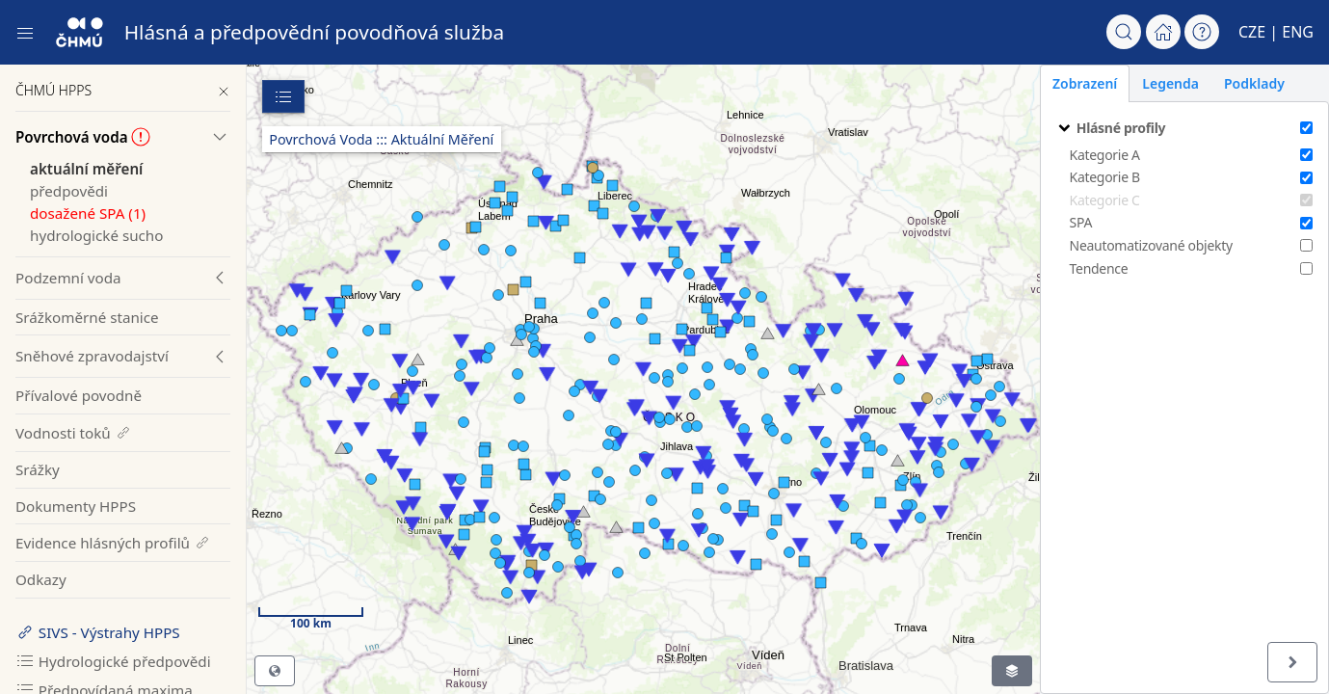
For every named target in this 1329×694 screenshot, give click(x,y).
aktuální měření (86, 168)
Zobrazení (1084, 83)
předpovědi (69, 190)
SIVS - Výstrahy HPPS (97, 632)
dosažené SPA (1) (88, 213)
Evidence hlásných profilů (113, 542)
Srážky (37, 469)
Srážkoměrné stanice (87, 317)
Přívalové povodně (78, 395)
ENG (1298, 31)
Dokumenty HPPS (75, 506)
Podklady (1254, 83)
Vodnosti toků (73, 432)
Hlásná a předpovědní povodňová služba (314, 31)
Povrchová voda (82, 137)
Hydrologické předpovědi (113, 661)
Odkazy (40, 579)
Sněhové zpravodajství (92, 355)
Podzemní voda (68, 277)
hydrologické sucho (96, 235)
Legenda (1170, 83)
